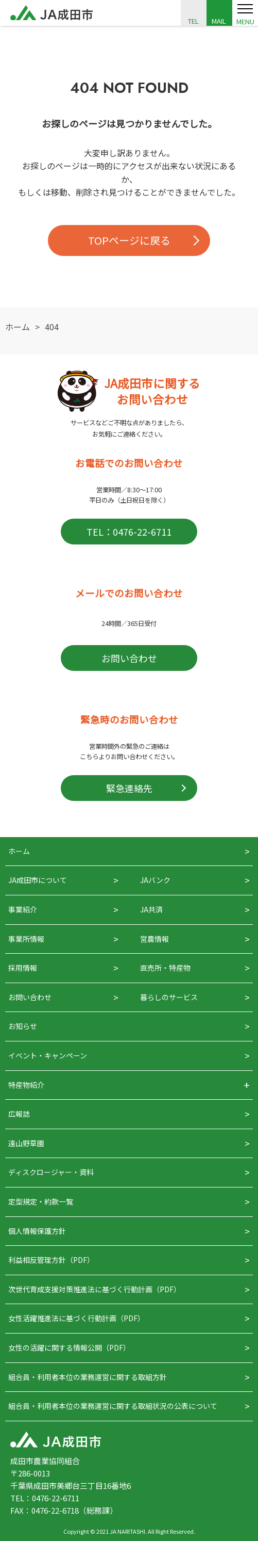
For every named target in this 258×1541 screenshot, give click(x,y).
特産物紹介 (26, 1085)
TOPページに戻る (129, 240)
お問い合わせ (129, 658)
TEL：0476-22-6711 (129, 531)
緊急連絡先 (129, 788)
